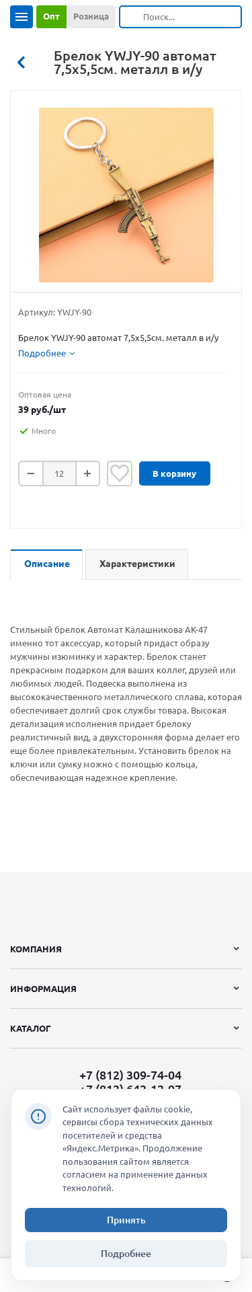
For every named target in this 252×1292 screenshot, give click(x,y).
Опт (51, 16)
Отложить (119, 473)
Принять (126, 1220)
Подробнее (126, 1253)
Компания (36, 949)
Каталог (30, 1028)
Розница (91, 16)
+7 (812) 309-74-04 (130, 1075)
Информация (43, 988)
